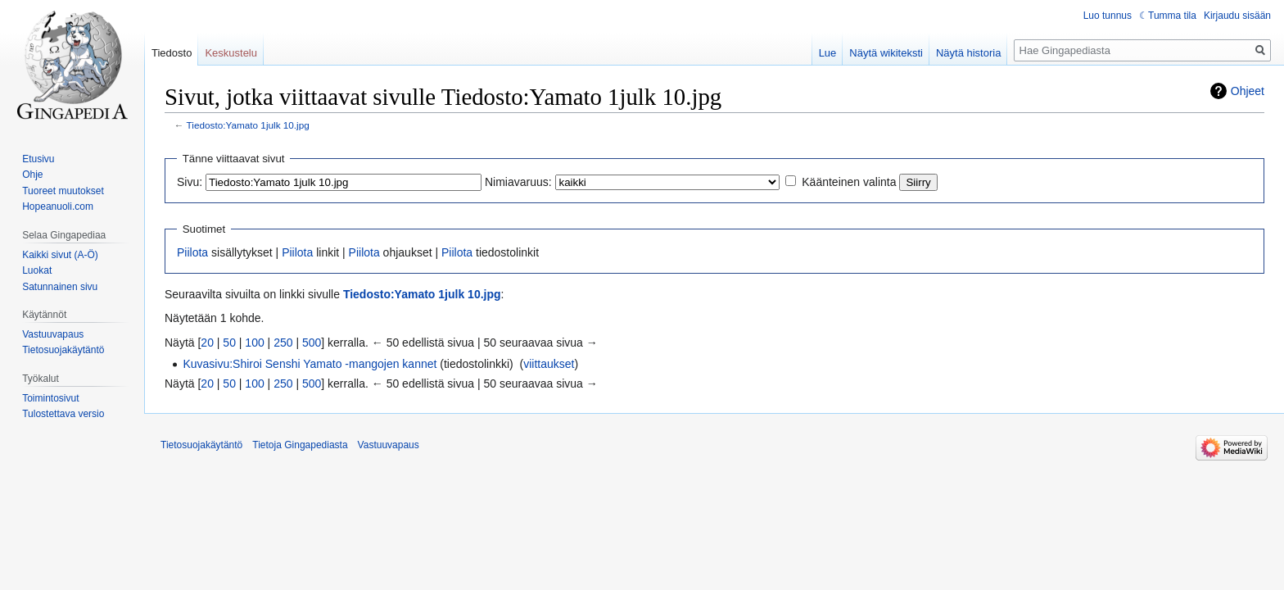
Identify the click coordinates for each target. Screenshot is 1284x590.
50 (229, 342)
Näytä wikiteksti (886, 53)
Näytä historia (968, 53)
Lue (828, 53)
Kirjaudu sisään (1237, 15)
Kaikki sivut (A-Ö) (60, 255)
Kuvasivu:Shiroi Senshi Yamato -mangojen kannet (309, 363)
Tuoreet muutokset (63, 191)
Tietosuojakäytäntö (63, 350)
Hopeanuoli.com (57, 206)
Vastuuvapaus (53, 334)
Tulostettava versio (63, 414)
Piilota (192, 252)
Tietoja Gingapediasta (299, 445)
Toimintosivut (50, 398)
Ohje (32, 174)
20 (207, 342)
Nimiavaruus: (518, 181)
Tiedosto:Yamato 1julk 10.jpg (248, 125)
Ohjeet (1247, 91)
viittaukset (548, 363)
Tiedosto (171, 53)
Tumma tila (1172, 15)
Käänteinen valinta (849, 181)
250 (283, 342)
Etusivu (38, 159)
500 (311, 342)
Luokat (37, 270)
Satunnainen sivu (59, 287)
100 (254, 342)
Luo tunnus (1107, 15)
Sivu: (189, 181)
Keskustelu (231, 53)
